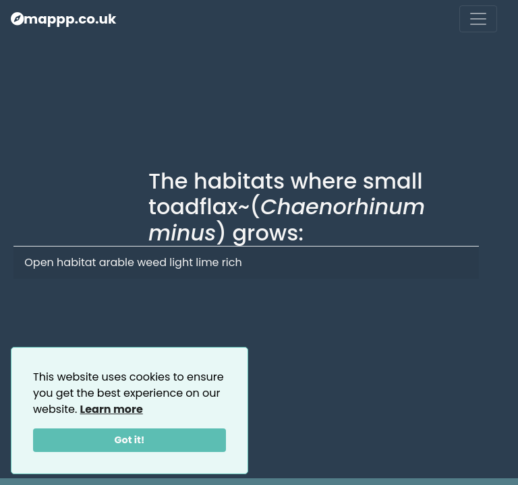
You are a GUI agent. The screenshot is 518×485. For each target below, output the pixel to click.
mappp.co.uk (63, 18)
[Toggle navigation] (478, 18)
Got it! (130, 440)
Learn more (111, 409)
